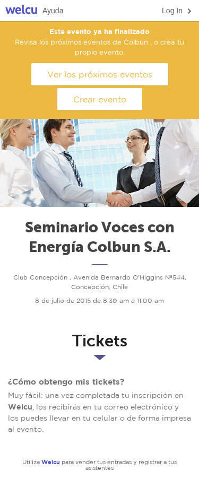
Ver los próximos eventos (99, 74)
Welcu (21, 11)
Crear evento (99, 99)
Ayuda (52, 10)
